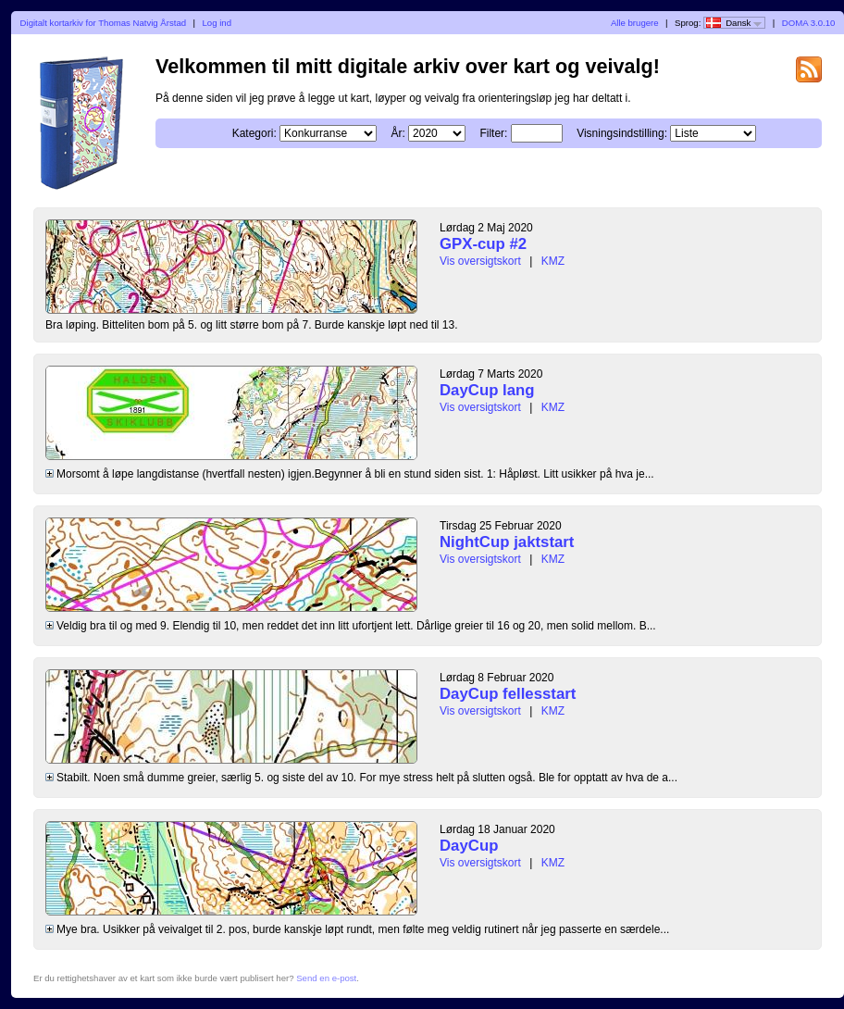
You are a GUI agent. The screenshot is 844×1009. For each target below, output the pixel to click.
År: (397, 133)
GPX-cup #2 (483, 244)
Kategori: (254, 133)
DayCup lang (487, 390)
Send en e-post (326, 978)
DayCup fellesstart (508, 694)
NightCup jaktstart (507, 542)
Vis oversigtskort (480, 261)
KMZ (553, 261)
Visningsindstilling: (622, 133)
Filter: (493, 133)
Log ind (217, 23)
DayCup (469, 845)
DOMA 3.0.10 (809, 23)
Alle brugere (635, 23)
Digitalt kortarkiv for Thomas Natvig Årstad (103, 23)
